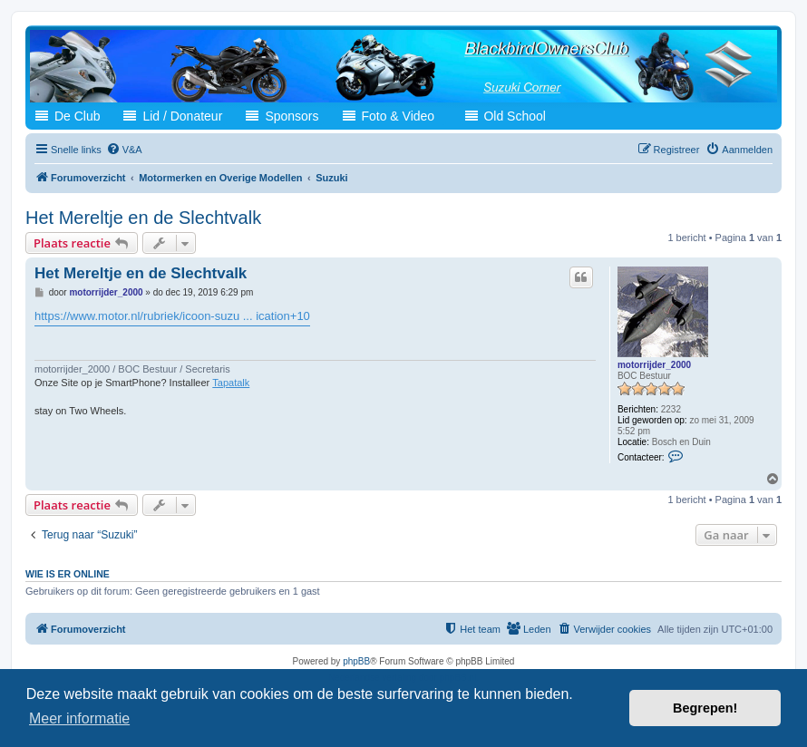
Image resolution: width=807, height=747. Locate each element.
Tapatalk (230, 382)
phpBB (356, 661)
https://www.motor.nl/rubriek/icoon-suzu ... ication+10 (172, 316)
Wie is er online (67, 573)
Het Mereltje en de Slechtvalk (143, 218)
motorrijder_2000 (654, 365)
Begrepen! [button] (705, 708)
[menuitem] (124, 149)
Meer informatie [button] (79, 718)
